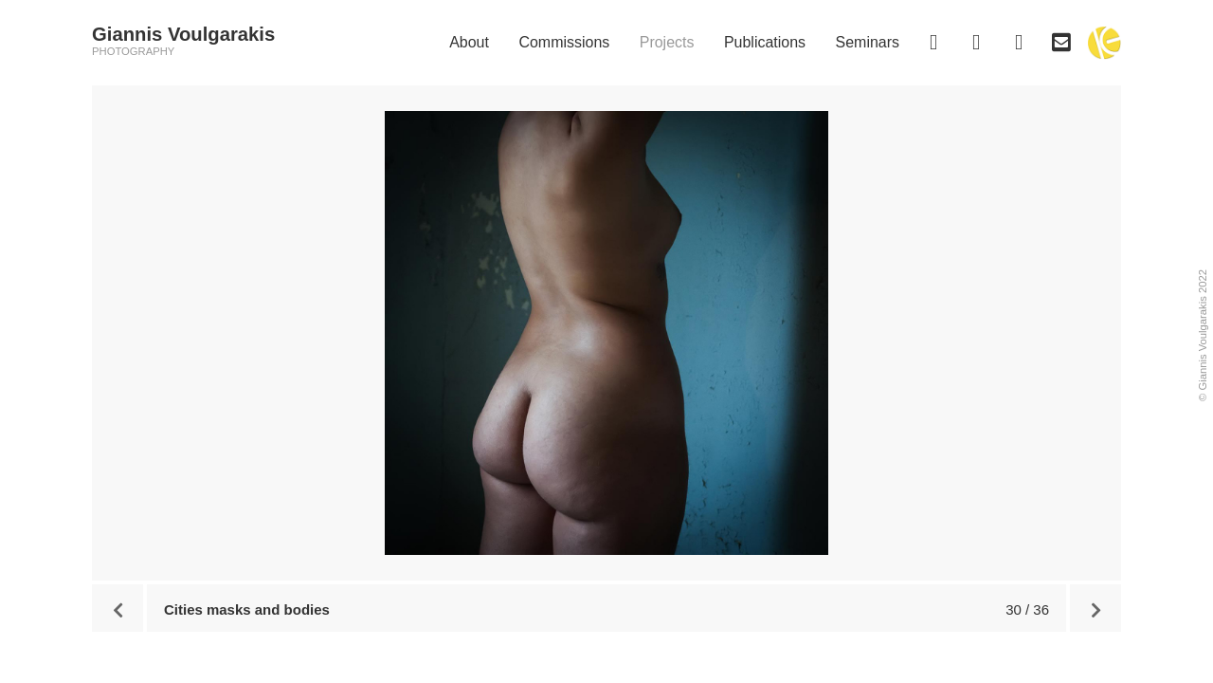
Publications (765, 42)
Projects (667, 42)
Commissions (563, 42)
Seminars (867, 42)
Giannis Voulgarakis (183, 34)
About (469, 42)
